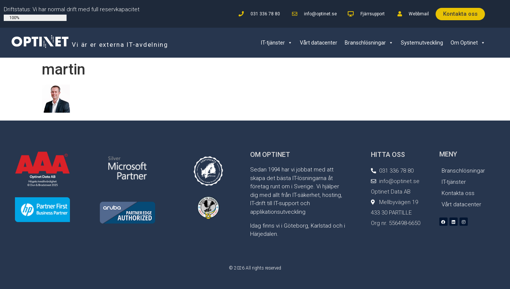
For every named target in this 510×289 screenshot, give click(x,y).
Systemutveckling (422, 43)
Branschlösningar (369, 42)
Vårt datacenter (318, 43)
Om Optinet (468, 42)
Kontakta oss (458, 193)
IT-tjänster (276, 42)
